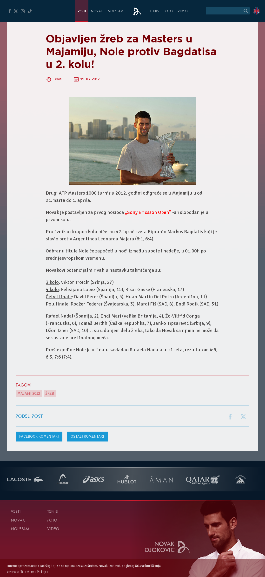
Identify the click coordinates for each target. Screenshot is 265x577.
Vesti (82, 11)
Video (183, 11)
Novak (97, 11)
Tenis (154, 11)
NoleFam (115, 11)
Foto (168, 11)
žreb (49, 393)
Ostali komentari (87, 436)
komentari (39, 436)
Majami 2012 (28, 393)
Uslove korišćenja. (148, 566)
